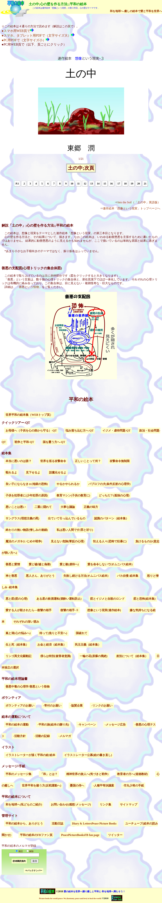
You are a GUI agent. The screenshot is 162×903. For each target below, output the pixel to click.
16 (111, 183)
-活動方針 (19, 736)
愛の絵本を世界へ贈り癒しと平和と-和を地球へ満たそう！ (94, 891)
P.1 (17, 183)
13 (91, 183)
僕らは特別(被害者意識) (55, 656)
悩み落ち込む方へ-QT (80, 430)
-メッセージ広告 (115, 724)
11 (78, 183)
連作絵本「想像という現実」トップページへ (131, 208)
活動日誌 (57, 823)
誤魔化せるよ (57, 472)
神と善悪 (11, 575)
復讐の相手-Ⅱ (69, 610)
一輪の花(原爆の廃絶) (94, 656)
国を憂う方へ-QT (54, 442)
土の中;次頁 (81, 168)
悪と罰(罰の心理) (17, 598)
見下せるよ (33, 472)
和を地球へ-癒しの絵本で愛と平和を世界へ (136, 11)
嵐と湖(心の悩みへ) (18, 633)
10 (72, 183)
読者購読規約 (19, 861)
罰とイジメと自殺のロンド (107, 598)
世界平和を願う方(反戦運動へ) (41, 785)
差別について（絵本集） (132, 656)
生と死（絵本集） (17, 644)
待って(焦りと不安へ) (53, 633)
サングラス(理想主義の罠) (22, 518)
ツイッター (115, 834)
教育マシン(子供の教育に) (73, 495)
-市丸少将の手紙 (133, 785)
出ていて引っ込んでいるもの (66, 518)
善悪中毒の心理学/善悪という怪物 (27, 686)
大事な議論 (68, 506)
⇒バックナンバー (33, 870)
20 (138, 183)
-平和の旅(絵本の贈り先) (53, 724)
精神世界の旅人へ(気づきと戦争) (87, 774)
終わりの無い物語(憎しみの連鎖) (27, 529)
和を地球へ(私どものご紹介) (24, 804)
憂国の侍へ (77, 785)
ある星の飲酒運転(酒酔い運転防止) (59, 598)
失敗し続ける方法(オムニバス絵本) (85, 575)
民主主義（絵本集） (88, 644)
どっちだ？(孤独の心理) (114, 495)
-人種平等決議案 (103, 785)
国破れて (81, 633)
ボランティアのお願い (20, 705)
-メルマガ (65, 736)
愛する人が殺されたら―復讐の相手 (29, 610)
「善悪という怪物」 (29, 286)
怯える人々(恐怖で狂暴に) (110, 541)
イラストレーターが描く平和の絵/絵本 (30, 755)
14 (98, 183)
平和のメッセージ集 (18, 774)
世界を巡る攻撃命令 (53, 461)
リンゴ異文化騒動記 (18, 656)
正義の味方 (91, 506)
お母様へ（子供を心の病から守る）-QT (31, 430)
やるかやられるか (68, 483)
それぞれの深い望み (26, 621)
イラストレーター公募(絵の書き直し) (88, 755)
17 (118, 183)
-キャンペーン (87, 724)
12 (85, 183)
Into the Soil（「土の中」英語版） (138, 202)
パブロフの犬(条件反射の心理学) (109, 483)
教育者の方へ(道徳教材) (132, 774)
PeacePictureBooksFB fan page (80, 834)
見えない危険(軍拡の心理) (67, 541)
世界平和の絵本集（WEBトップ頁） (29, 414)
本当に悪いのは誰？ (18, 461)
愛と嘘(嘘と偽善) (40, 564)
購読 (19, 851)
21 (145, 183)
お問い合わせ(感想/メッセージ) (71, 804)
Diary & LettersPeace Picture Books (94, 823)
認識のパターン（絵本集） (111, 518)
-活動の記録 (42, 736)
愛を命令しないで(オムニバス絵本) (110, 564)
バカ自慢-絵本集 (127, 575)
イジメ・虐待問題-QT (116, 430)
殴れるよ (11, 472)
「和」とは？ (48, 774)
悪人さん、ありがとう (40, 575)
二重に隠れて (43, 506)
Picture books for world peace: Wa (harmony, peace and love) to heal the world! (70, 898)
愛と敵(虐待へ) (69, 564)
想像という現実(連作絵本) (104, 610)
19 (132, 183)
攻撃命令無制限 (120, 461)
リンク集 (105, 804)
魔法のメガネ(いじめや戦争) (24, 541)
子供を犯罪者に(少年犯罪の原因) (27, 495)
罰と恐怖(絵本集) (144, 598)
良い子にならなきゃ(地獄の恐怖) (27, 483)
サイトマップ (128, 804)
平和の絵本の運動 (17, 724)
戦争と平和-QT (24, 442)
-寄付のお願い (52, 705)
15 (104, 183)
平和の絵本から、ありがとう (24, 823)
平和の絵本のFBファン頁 (36, 834)
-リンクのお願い (101, 705)
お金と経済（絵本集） (51, 644)
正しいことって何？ (88, 461)
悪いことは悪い (16, 506)
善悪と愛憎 (13, 564)
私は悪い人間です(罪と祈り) (75, 529)
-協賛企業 (76, 705)
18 (125, 183)
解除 (29, 851)
